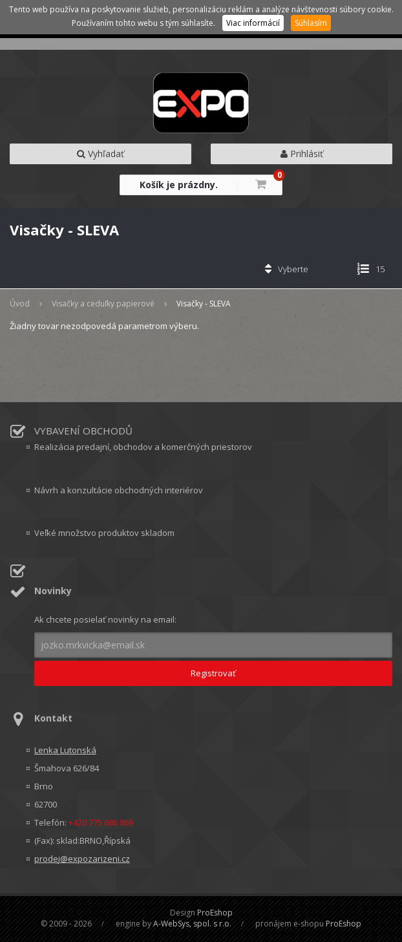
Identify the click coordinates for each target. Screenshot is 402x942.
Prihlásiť (301, 153)
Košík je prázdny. (179, 184)
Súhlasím (311, 22)
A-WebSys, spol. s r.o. (192, 923)
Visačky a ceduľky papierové (103, 303)
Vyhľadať (100, 153)
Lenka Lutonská (65, 750)
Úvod (20, 303)
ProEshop (215, 912)
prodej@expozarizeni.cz (82, 858)
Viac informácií (253, 22)
